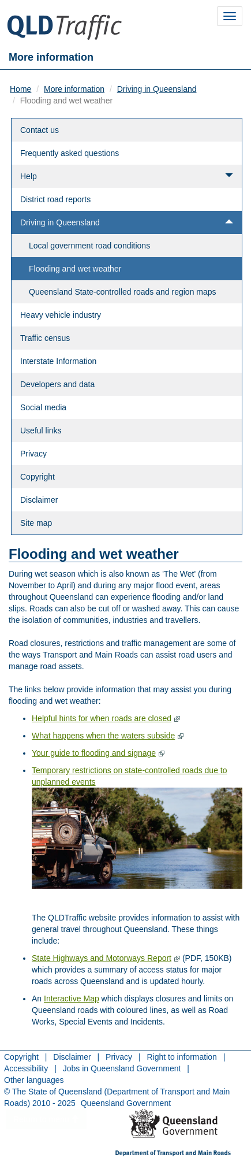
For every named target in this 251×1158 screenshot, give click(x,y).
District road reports (55, 199)
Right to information (181, 1057)
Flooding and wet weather (75, 268)
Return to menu (46, 1119)
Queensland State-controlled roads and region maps (122, 291)
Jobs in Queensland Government (122, 1068)
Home (20, 89)
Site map (36, 523)
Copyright (37, 476)
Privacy (33, 453)
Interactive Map (71, 998)
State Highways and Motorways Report (101, 958)
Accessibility (26, 1068)
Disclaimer (39, 499)
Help (126, 176)
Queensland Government (126, 1103)
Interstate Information (58, 361)
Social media (43, 407)
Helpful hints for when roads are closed (101, 718)
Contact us (39, 130)
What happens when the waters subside (103, 735)
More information (74, 89)
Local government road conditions (89, 245)
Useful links (41, 430)
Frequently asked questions (69, 153)
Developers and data (57, 384)
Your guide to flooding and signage (94, 753)
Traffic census (45, 338)
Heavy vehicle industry (60, 315)
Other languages (34, 1080)
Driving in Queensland (157, 89)
